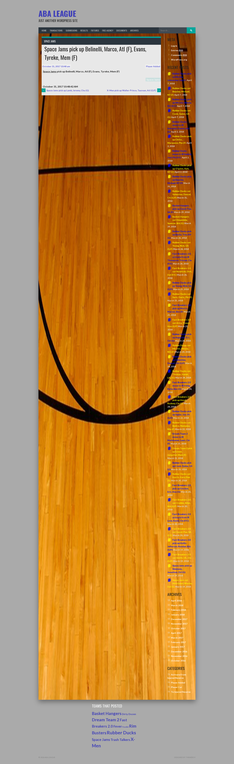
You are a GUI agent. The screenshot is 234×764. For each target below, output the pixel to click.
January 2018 (178, 614)
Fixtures (95, 30)
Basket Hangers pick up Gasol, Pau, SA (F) (179, 208)
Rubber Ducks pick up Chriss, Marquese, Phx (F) (179, 139)
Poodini (125, 727)
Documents (121, 30)
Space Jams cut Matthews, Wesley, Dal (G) (179, 583)
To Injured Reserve (180, 692)
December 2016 (179, 651)
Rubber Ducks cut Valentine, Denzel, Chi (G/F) (179, 194)
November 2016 (179, 656)
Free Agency (107, 30)
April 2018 (176, 600)
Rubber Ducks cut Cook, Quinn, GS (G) (179, 113)
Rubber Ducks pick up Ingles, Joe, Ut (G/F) (179, 414)
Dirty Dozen (129, 713)
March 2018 (177, 605)
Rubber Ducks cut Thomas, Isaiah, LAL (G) (179, 374)
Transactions (56, 30)
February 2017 (178, 642)
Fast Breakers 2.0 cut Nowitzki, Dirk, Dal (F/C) (179, 271)
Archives (134, 30)
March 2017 (177, 637)
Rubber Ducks (121, 732)
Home (44, 30)
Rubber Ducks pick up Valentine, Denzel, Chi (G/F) (179, 359)
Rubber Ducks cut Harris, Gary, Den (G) (179, 477)
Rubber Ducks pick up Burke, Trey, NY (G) (179, 234)
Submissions (71, 30)
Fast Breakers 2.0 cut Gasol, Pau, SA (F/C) (179, 532)
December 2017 (179, 619)
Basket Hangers (106, 713)
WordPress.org (179, 59)
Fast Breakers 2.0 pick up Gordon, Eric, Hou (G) (178, 488)
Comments (179, 55)
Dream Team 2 (105, 719)
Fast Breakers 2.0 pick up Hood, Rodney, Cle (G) (178, 400)
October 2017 (178, 628)
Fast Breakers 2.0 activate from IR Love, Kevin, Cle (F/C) (178, 517)
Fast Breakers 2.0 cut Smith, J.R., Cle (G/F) (179, 557)
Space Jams (50, 41)
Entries (177, 50)
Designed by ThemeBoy (185, 757)
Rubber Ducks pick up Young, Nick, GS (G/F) (179, 286)
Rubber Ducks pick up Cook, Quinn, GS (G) (179, 466)
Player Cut (176, 687)
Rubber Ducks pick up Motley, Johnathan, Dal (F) (179, 77)
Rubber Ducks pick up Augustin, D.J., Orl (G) (179, 337)
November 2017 (179, 623)
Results (84, 30)
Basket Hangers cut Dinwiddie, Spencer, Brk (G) (178, 220)
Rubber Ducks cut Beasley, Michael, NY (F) (179, 91)
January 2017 (178, 646)
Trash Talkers (120, 740)
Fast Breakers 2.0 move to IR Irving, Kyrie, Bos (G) (178, 385)
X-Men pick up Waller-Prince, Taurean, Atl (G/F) (134, 90)
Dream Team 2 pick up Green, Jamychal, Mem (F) (179, 451)
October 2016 (178, 660)
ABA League (57, 13)
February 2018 (178, 610)
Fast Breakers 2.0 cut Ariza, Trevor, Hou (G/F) (178, 323)
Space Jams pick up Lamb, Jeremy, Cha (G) (65, 90)
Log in (174, 45)
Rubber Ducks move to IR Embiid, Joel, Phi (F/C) (179, 154)
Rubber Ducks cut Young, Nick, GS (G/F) (179, 245)
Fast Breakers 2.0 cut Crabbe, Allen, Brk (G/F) (179, 503)
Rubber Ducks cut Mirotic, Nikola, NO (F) (179, 348)
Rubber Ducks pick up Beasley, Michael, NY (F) (179, 179)
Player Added (153, 66)
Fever (117, 726)
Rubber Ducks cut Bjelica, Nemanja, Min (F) (179, 425)
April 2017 (176, 633)
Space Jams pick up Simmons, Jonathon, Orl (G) (179, 569)
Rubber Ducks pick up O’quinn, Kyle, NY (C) (179, 168)
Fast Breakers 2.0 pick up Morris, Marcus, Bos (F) (178, 308)
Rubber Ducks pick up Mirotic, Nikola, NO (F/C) (179, 102)
